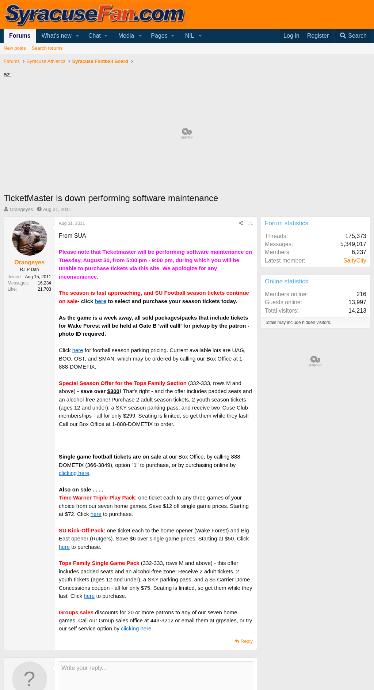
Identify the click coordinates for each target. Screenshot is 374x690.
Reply (247, 641)
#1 (250, 223)
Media (126, 36)
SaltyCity (354, 260)
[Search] (352, 36)
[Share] (241, 223)
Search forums (47, 48)
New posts (15, 48)
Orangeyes (21, 209)
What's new (57, 36)
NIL (189, 36)
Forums (20, 36)
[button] (77, 36)
